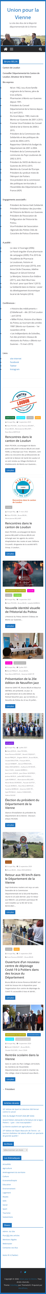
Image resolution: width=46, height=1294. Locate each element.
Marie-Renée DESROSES (13, 783)
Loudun (30, 418)
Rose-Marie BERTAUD (12, 432)
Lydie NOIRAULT (10, 779)
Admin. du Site (9, 1231)
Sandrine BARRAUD (12, 789)
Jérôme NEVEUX (10, 776)
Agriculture (10, 418)
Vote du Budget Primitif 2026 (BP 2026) (18, 1116)
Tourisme (17, 595)
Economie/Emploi (34, 1035)
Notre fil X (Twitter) (10, 1255)
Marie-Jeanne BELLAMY (23, 429)
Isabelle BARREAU (34, 603)
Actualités (9, 743)
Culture (30, 591)
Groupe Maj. (11, 422)
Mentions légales (10, 1239)
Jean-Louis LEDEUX (11, 773)
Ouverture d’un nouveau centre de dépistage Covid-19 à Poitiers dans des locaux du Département (22, 969)
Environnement (9, 1188)
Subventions (8, 1217)
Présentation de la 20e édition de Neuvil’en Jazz (22, 681)
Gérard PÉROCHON (24, 764)
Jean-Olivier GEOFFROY (27, 773)
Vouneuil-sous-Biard (23, 1039)
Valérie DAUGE (10, 795)
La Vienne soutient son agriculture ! (17, 1126)
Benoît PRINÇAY (12, 671)
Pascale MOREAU (11, 786)
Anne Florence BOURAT (26, 426)
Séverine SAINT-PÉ (27, 674)
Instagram (15, 369)
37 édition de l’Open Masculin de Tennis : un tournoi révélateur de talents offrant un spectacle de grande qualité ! (23, 1133)
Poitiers (8, 949)
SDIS (4, 1201)
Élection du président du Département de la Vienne (22, 804)
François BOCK (25, 761)
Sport (5, 1209)
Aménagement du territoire (15, 591)
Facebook (14, 362)
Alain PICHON (11, 426)
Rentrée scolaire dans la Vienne (22, 1057)
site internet (15, 358)
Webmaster (7, 1243)
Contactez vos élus (10, 1247)
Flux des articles (11, 1235)
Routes (8, 862)
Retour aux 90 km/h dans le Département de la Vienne (22, 878)
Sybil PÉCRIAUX (10, 792)
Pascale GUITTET (29, 783)
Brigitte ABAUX (22, 757)
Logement (7, 1192)
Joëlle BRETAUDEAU (24, 776)
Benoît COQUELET (29, 754)
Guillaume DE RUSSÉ (28, 767)
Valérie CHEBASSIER (24, 792)
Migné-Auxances (20, 663)
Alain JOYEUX (11, 751)
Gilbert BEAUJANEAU (12, 767)
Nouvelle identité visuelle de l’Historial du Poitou (22, 610)
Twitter (13, 365)
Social (38, 418)
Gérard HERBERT (11, 764)
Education (20, 418)
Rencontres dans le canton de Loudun (18, 439)
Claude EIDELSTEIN (11, 761)
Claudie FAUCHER (11, 1050)
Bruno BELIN (9, 429)
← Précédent (9, 1089)
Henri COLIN (9, 770)
